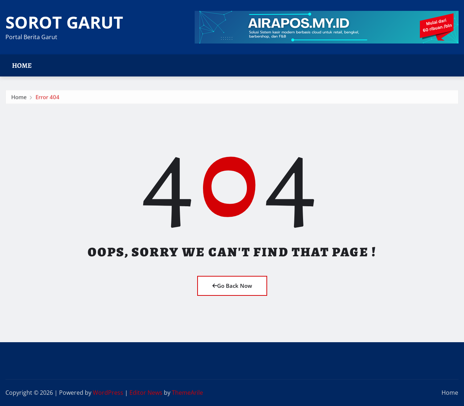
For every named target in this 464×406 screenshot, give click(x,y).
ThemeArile (187, 393)
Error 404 (47, 98)
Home (22, 65)
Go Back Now (232, 285)
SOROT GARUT (64, 22)
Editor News (145, 393)
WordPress (108, 393)
